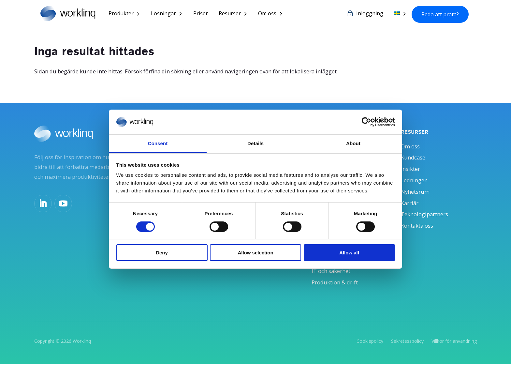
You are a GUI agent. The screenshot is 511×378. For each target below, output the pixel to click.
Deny (162, 252)
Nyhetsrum (416, 197)
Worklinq (82, 355)
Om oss (274, 14)
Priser (207, 14)
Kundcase (414, 160)
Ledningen (415, 184)
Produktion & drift (337, 295)
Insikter (411, 172)
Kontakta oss (419, 233)
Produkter (128, 14)
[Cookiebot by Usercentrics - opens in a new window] (366, 122)
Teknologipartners (427, 221)
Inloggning (369, 14)
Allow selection (255, 252)
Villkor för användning (454, 355)
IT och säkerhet (333, 283)
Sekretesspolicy (407, 355)
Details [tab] (255, 143)
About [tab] (353, 143)
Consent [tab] (158, 143)
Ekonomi (324, 271)
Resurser (237, 14)
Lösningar (170, 14)
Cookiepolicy (370, 355)
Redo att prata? (440, 14)
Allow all (349, 252)
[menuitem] (400, 19)
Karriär (410, 209)
